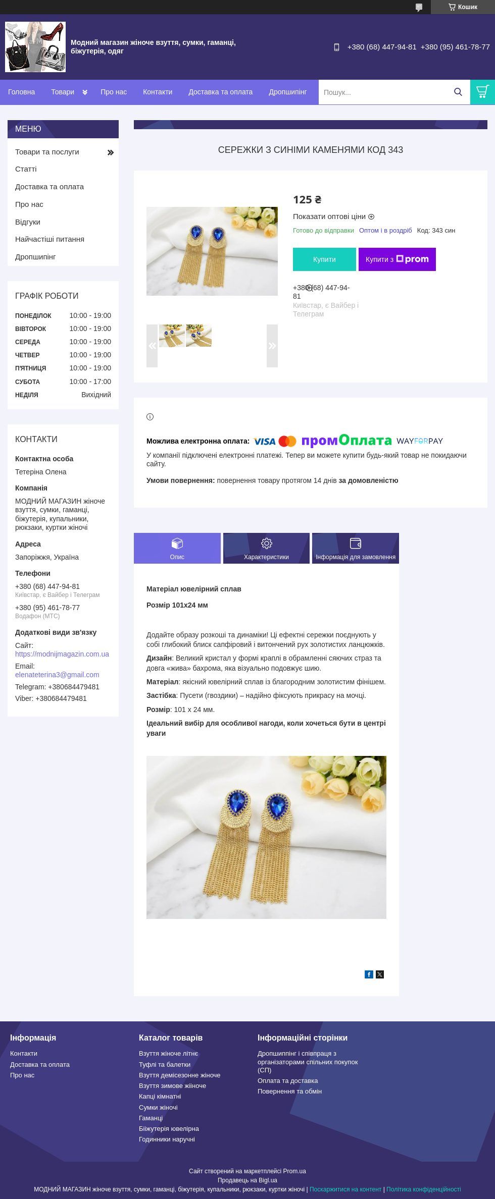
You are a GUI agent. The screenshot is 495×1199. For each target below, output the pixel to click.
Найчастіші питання (49, 239)
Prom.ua (294, 1171)
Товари (62, 92)
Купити (324, 259)
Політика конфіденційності (423, 1189)
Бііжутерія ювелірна (169, 1128)
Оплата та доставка (288, 1080)
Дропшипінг (288, 92)
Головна (21, 92)
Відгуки (27, 221)
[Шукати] (457, 92)
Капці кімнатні (160, 1096)
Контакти (157, 92)
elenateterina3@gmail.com (57, 675)
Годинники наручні (167, 1139)
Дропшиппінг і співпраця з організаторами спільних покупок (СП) (308, 1062)
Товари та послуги (47, 151)
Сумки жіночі (158, 1107)
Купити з (397, 259)
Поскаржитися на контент (345, 1189)
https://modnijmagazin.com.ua (62, 654)
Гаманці (151, 1118)
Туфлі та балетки (164, 1064)
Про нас (114, 92)
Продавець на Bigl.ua (247, 1180)
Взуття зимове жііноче (172, 1085)
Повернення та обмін (290, 1091)
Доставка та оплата (220, 92)
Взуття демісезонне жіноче (180, 1075)
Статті (26, 169)
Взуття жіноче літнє (168, 1053)
